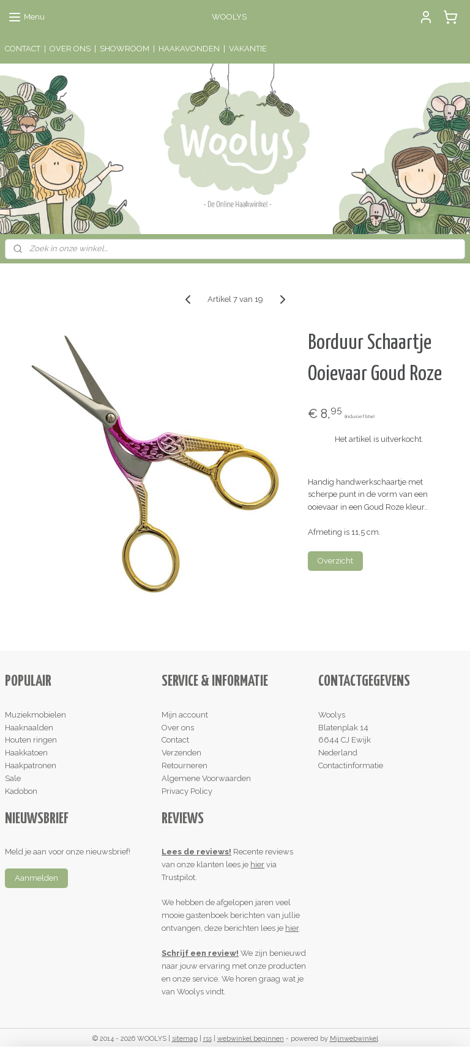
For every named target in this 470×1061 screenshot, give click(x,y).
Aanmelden (36, 878)
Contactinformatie (350, 765)
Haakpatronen (30, 765)
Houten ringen (31, 739)
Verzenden (181, 752)
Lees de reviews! (196, 851)
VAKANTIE (248, 48)
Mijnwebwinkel (354, 1039)
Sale (13, 778)
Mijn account (185, 714)
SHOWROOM (124, 48)
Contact (175, 739)
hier (257, 864)
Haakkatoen (26, 752)
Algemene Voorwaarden (206, 778)
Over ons (178, 727)
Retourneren (184, 765)
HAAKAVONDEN (189, 48)
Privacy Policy (187, 791)
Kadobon (21, 791)
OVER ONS (70, 48)
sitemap (185, 1039)
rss (207, 1039)
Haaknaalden (29, 727)
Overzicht (335, 560)
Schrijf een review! (200, 953)
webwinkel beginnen (250, 1039)
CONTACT (22, 48)
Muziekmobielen (35, 714)
